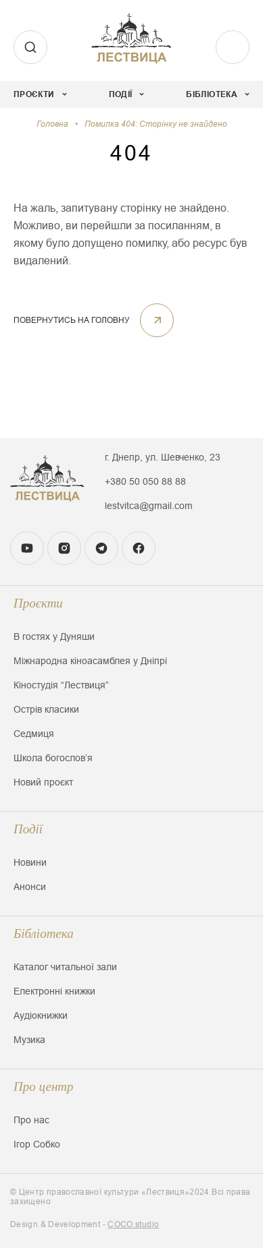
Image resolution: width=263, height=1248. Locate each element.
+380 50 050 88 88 (145, 481)
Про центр (44, 1086)
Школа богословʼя (53, 757)
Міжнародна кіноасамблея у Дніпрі (90, 660)
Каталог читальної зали (65, 966)
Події (28, 829)
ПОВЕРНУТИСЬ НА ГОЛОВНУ (94, 320)
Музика (29, 1039)
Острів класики (46, 709)
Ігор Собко (37, 1144)
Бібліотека (44, 933)
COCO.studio (133, 1224)
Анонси (30, 886)
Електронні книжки (54, 991)
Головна (52, 124)
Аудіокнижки (41, 1015)
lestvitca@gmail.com (149, 505)
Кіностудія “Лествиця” (61, 685)
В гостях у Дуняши (54, 636)
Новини (30, 862)
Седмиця (34, 733)
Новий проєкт (43, 782)
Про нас (31, 1120)
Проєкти (38, 603)
